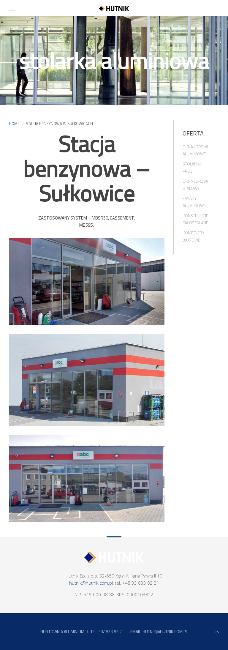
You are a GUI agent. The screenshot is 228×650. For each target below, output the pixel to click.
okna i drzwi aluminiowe (195, 150)
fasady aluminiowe (194, 202)
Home (14, 124)
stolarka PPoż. (192, 167)
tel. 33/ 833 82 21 (107, 631)
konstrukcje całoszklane (195, 219)
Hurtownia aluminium (62, 631)
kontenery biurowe (193, 236)
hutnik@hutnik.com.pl (91, 583)
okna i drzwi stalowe (195, 184)
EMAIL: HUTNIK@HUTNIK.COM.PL (159, 631)
